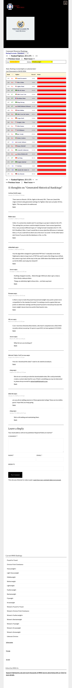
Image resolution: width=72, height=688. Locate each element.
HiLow (10, 319)
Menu (65, 3)
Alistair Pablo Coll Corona (17, 355)
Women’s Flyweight (13, 624)
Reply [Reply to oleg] (15, 384)
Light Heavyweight (13, 573)
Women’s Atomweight (14, 632)
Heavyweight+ (11, 569)
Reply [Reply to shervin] (14, 405)
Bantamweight (11, 594)
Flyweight (10, 598)
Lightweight (11, 585)
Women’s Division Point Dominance (18, 611)
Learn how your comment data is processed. (47, 480)
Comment (13, 436)
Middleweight (11, 577)
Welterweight (11, 581)
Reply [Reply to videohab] (14, 263)
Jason (12, 269)
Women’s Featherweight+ (15, 615)
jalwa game (9, 642)
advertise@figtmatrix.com (39, 381)
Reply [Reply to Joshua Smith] (14, 207)
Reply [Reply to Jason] (15, 284)
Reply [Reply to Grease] (14, 309)
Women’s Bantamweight (14, 619)
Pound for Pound (12, 560)
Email (39, 455)
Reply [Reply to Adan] (14, 237)
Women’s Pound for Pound (15, 607)
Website (11, 464)
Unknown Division (12, 636)
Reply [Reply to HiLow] (14, 331)
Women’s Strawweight (14, 628)
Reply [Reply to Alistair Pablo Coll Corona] (14, 364)
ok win (8, 659)
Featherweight (11, 590)
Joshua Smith (12, 193)
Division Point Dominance (15, 564)
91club (8, 651)
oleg (11, 370)
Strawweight (11, 602)
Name (11, 455)
